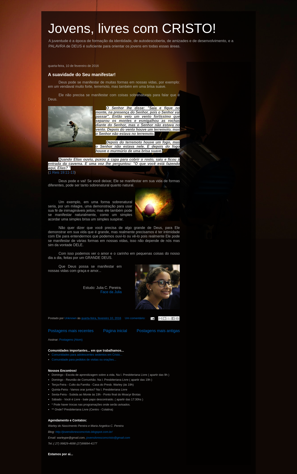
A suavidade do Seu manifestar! (82, 74)
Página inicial (115, 331)
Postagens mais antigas (158, 331)
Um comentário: (135, 318)
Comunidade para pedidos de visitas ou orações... (84, 359)
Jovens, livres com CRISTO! (132, 28)
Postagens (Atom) (71, 339)
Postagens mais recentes (71, 331)
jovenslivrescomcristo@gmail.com (108, 437)
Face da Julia (111, 292)
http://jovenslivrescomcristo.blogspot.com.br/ (84, 431)
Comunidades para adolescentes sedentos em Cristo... (87, 354)
